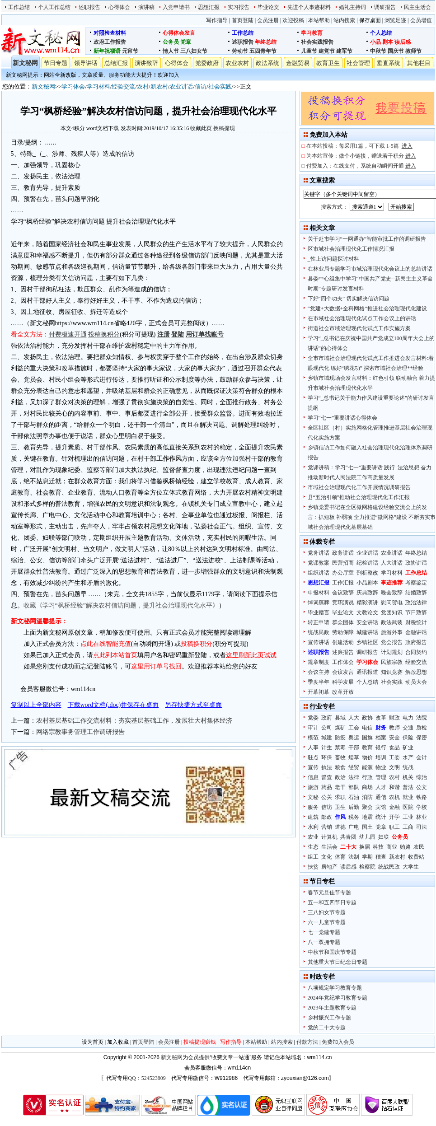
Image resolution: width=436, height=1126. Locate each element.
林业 (421, 817)
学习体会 (73, 86)
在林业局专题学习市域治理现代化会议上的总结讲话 (370, 269)
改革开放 (343, 692)
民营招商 (343, 563)
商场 (367, 787)
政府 (326, 718)
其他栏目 (419, 63)
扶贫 (313, 867)
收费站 (416, 857)
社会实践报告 (317, 42)
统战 (408, 767)
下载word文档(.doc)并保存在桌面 (113, 704)
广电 (353, 827)
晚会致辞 (392, 592)
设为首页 (92, 1042)
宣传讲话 (318, 642)
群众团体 (343, 622)
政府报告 (416, 642)
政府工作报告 (110, 42)
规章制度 (318, 662)
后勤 (353, 807)
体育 (340, 857)
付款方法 (307, 1042)
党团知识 (392, 612)
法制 (353, 857)
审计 (313, 727)
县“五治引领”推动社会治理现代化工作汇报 (359, 497)
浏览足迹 (395, 20)
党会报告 (392, 642)
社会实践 (220, 86)
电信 (367, 727)
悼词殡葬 (318, 602)
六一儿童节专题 (327, 922)
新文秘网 (25, 63)
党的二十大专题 (327, 1027)
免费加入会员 (338, 1042)
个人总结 (381, 33)
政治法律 (416, 602)
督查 (326, 777)
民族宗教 (392, 662)
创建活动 (343, 642)
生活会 (329, 847)
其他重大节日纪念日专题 (337, 962)
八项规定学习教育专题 (335, 988)
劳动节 (240, 51)
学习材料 (98, 86)
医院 (408, 807)
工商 (408, 827)
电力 (408, 718)
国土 (367, 827)
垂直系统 (388, 63)
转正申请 (318, 622)
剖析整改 (367, 573)
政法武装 (392, 622)
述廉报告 (343, 652)
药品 (326, 787)
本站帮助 (319, 20)
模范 (313, 737)
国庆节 (396, 51)
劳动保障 (343, 632)
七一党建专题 (324, 932)
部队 (353, 787)
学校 (421, 807)
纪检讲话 (367, 563)
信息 (313, 777)
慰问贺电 (392, 602)
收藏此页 (201, 128)
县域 (340, 718)
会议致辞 (343, 592)
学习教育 (312, 33)
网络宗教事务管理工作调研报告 (80, 732)
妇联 (383, 837)
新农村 (159, 86)
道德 (340, 827)
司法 (421, 827)
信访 (200, 86)
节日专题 (55, 63)
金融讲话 (416, 632)
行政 (367, 777)
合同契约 (416, 652)
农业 (313, 837)
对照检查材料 (110, 33)
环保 (326, 757)
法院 (421, 718)
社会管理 (358, 63)
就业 (408, 797)
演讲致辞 (146, 63)
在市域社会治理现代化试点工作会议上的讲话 (362, 318)
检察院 (367, 867)
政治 (340, 777)
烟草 (353, 757)
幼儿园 (367, 837)
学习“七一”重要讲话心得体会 (343, 418)
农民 (418, 847)
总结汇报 (116, 63)
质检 (421, 727)
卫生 (340, 807)
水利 (313, 827)
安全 (394, 737)
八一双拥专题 (324, 942)
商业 (391, 847)
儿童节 (309, 51)
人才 (380, 787)
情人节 (171, 51)
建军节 (344, 51)
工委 (394, 757)
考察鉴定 (416, 582)
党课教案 (318, 563)
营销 (326, 827)
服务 (313, 807)
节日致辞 (416, 612)
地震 (367, 817)
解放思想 (416, 672)
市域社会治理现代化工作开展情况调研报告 (359, 487)
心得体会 (119, 7)
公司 (326, 727)
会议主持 (318, 672)
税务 (353, 817)
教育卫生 (328, 63)
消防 (367, 797)
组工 (313, 857)
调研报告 (385, 7)
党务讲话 (318, 553)
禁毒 (340, 747)
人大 (353, 718)
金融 (394, 807)
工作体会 (343, 662)
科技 (378, 847)
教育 (367, 747)
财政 (394, 718)
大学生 (411, 867)
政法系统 (267, 63)
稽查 (380, 857)
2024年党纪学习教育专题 (337, 998)
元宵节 (130, 51)
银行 (380, 747)
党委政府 (207, 63)
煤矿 (340, 727)
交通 (408, 727)
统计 (380, 817)
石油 (353, 797)
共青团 (348, 837)
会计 (421, 757)
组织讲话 (318, 573)
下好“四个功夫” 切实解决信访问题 (349, 298)
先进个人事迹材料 (309, 7)
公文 (421, 787)
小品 (375, 42)
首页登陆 (242, 20)
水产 (408, 757)
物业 (380, 767)
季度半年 (318, 682)
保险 (408, 737)
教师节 (413, 51)
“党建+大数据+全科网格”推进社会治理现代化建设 (367, 308)
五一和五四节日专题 (332, 902)
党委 (313, 718)
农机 (394, 797)
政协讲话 (416, 563)
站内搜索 (344, 20)
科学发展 (343, 682)
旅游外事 (392, 632)
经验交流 (123, 86)
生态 (313, 847)
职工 (394, 827)
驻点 (313, 757)
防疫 (340, 737)
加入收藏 (118, 1042)
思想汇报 (209, 7)
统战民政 (318, 632)
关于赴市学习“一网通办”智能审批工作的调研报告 (367, 239)
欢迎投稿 (293, 20)
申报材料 (318, 592)
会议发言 (343, 672)
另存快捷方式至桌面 (193, 704)
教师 (394, 727)
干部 (353, 747)
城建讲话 (367, 632)
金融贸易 (297, 63)
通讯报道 (367, 672)
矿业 (408, 747)
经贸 (353, 767)
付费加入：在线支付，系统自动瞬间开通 (361, 166)
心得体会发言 (179, 33)
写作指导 (217, 20)
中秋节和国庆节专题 (332, 952)
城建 (326, 737)
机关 (408, 777)
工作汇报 (343, 582)
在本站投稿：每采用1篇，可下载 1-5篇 (359, 146)
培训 (380, 757)
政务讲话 (343, 553)
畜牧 (340, 757)
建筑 (313, 817)
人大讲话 (392, 563)
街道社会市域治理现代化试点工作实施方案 (359, 328)
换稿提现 (224, 128)
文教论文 (367, 612)
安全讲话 (367, 622)
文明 (394, 767)
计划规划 (392, 652)
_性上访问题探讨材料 (333, 259)
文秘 (313, 797)
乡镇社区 (367, 642)
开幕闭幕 (318, 692)
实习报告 (238, 7)
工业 (408, 817)
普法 (408, 787)
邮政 (326, 817)
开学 (394, 817)
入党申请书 (176, 7)
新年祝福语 (107, 51)
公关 (326, 797)
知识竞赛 (392, 672)
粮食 (340, 767)
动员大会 (416, 682)
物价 (367, 757)
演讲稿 (146, 7)
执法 (326, 767)
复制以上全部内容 (36, 704)
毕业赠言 (318, 612)
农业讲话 (181, 86)
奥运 (353, 737)
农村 (143, 86)
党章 (185, 42)
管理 (380, 777)
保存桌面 (370, 20)
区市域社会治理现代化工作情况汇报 (351, 249)
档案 (380, 737)
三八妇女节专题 (327, 912)
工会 (353, 727)
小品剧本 (367, 582)
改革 (380, 718)
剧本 (387, 42)
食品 (394, 747)
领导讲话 (86, 63)
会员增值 (421, 20)
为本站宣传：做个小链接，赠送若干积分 (361, 156)
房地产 (329, 867)
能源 (367, 767)
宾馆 (380, 807)
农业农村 (237, 63)
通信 (380, 797)
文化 (326, 857)
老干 (340, 787)
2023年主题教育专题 (332, 1008)
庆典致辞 (367, 592)
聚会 (367, 807)
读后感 (402, 42)
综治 (421, 777)
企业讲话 (367, 553)
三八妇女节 (193, 51)
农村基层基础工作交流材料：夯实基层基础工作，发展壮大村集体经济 (134, 720)
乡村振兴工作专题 (329, 1017)
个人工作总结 (54, 7)
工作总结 (19, 7)
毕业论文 (268, 7)
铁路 (421, 797)
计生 (326, 747)
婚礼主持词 (352, 7)
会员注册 (268, 20)
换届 (364, 847)
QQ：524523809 (146, 1078)
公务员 (171, 42)
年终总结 (266, 42)
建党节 (327, 51)
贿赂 (405, 847)
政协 (367, 718)
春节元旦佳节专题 (329, 892)
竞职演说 (343, 602)
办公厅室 (343, 573)
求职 (340, 797)
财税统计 (416, 622)
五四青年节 (263, 51)
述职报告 (89, 7)
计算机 (329, 837)
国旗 (367, 737)
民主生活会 (417, 7)
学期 (367, 857)
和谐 (394, 787)
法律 (353, 777)
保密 (421, 737)
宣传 (313, 767)
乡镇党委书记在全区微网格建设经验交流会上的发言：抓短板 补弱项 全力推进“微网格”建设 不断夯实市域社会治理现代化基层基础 (372, 517)
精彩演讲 (367, 602)
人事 (313, 747)
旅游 (313, 787)
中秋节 (378, 51)
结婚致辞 (416, 592)
